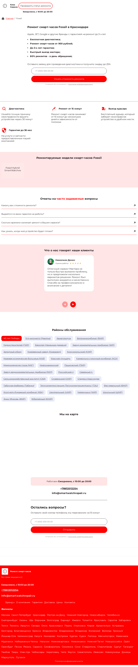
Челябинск (113, 617)
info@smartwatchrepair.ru (69, 495)
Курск (82, 638)
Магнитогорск (106, 638)
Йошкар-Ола (8, 638)
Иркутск (25, 627)
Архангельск (103, 627)
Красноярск (56, 627)
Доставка (49, 604)
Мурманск (7, 643)
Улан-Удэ (25, 654)
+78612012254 (73, 4)
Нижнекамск (78, 643)
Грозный (118, 633)
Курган (74, 638)
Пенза (18, 649)
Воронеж (40, 622)
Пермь (68, 627)
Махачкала (122, 638)
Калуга (38, 638)
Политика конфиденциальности (69, 663)
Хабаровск (125, 622)
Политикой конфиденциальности (80, 84)
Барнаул (65, 622)
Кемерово (49, 638)
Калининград (25, 638)
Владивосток (50, 633)
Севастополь (84, 654)
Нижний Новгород (77, 617)
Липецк (92, 638)
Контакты (79, 10)
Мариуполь (7, 659)
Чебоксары (38, 654)
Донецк (126, 654)
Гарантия (37, 604)
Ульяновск (79, 627)
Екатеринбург (9, 622)
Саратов (112, 622)
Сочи (78, 649)
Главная (9, 18)
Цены (70, 10)
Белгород (6, 633)
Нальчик (44, 643)
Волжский (94, 633)
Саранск (37, 649)
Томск (4, 627)
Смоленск (67, 649)
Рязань (27, 649)
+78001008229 (54, 4)
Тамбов (5, 654)
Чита (63, 654)
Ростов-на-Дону (56, 617)
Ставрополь (89, 649)
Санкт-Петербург (21, 617)
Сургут (118, 649)
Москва (5, 617)
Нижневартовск (60, 643)
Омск (44, 627)
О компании (59, 10)
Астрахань (118, 627)
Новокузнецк (112, 654)
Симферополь (52, 649)
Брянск (36, 633)
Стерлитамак (104, 649)
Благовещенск (22, 633)
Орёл (127, 643)
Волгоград (53, 622)
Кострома (62, 638)
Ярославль (100, 622)
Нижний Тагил (95, 643)
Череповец (52, 654)
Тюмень (14, 627)
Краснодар (39, 617)
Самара (35, 627)
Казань (23, 622)
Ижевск (76, 622)
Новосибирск (97, 617)
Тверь (14, 654)
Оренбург (7, 649)
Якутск (71, 654)
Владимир (81, 633)
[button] (73, 305)
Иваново (98, 654)
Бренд (46, 10)
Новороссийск (113, 643)
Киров (90, 627)
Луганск (20, 659)
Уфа (31, 622)
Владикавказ (66, 633)
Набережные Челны (26, 643)
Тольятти (87, 622)
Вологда (106, 633)
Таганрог (128, 649)
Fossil (19, 18)
